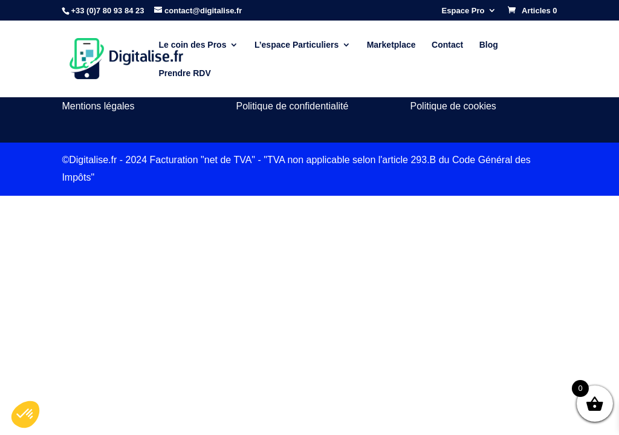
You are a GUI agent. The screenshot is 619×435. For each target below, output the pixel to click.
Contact (447, 45)
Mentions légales (98, 106)
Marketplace (391, 45)
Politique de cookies (453, 106)
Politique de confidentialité (292, 106)
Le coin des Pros (192, 45)
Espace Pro (463, 11)
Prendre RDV (184, 73)
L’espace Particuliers (296, 45)
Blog (488, 45)
